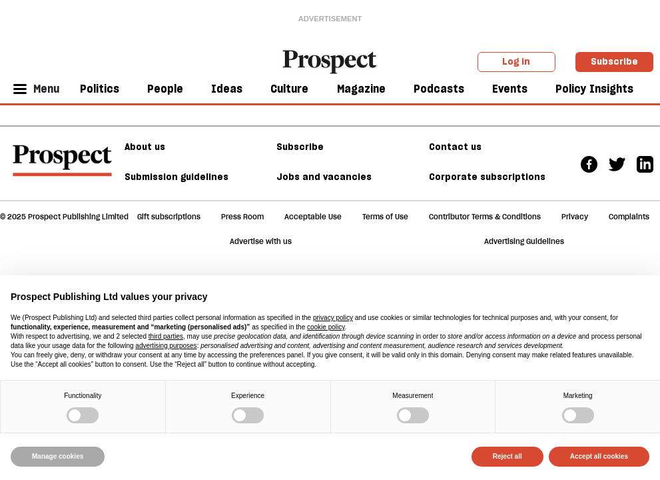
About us (145, 147)
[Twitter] (617, 163)
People (165, 88)
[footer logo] (62, 166)
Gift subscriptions (168, 216)
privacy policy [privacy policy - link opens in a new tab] (333, 317)
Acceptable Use (313, 216)
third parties (166, 336)
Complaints (629, 216)
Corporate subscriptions (487, 177)
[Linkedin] (645, 163)
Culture (289, 88)
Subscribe (614, 61)
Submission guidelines (176, 177)
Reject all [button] (507, 456)
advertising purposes (165, 345)
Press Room (242, 216)
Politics (99, 88)
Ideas (226, 88)
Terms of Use (385, 216)
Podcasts (439, 88)
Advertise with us (261, 241)
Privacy (574, 216)
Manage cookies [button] (57, 456)
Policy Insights (594, 88)
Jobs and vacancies (324, 177)
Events (509, 88)
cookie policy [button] (326, 327)
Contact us (455, 147)
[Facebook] (589, 163)
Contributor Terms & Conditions (485, 216)
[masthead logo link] (330, 60)
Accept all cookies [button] (599, 456)
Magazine (361, 88)
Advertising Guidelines (524, 241)
